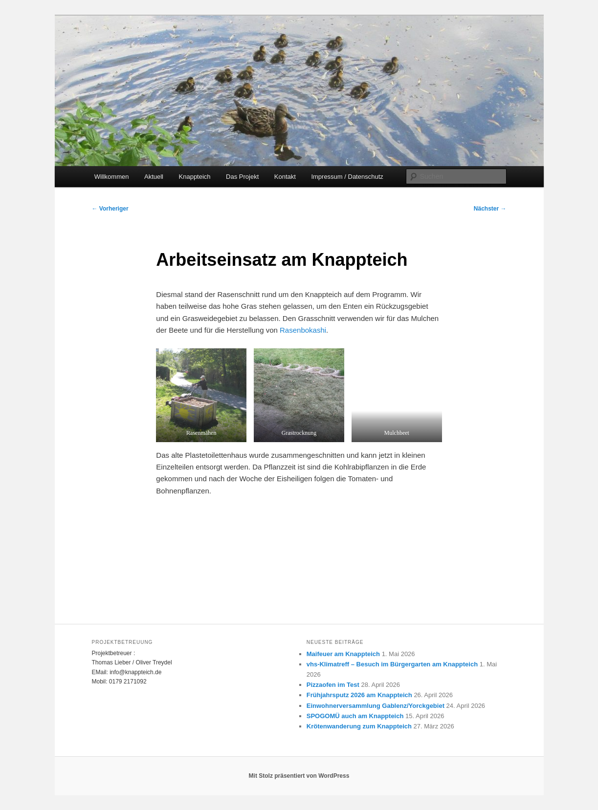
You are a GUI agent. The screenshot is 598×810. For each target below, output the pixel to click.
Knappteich (195, 176)
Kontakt (285, 176)
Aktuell (153, 176)
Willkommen (111, 176)
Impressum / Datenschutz (347, 176)
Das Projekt (242, 176)
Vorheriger (110, 208)
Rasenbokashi (303, 330)
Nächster (490, 208)
